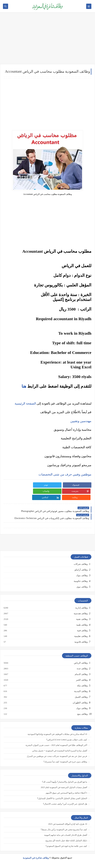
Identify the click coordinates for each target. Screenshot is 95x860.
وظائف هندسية (80, 607)
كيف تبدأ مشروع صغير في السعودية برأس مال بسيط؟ (64, 823)
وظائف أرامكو (81, 563)
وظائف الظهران (80, 696)
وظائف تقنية (82, 613)
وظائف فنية (82, 624)
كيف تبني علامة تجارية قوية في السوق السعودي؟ (66, 840)
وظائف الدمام (81, 668)
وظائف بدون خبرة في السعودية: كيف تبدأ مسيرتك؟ (65, 755)
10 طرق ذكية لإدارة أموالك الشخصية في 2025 (67, 818)
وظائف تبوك (82, 702)
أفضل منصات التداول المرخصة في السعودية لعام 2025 (64, 781)
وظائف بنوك (82, 569)
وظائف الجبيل (81, 690)
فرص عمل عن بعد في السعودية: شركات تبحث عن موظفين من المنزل (57, 750)
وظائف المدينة (81, 685)
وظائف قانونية (81, 635)
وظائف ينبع (82, 707)
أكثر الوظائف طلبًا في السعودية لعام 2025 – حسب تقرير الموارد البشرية (56, 739)
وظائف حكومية (81, 575)
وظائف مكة (82, 679)
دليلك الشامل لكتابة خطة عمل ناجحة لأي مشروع (66, 834)
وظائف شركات (81, 558)
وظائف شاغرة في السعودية (36, 851)
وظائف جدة (82, 662)
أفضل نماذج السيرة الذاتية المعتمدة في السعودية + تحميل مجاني (59, 744)
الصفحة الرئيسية (25, 403)
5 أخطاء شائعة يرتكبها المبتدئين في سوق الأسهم (66, 786)
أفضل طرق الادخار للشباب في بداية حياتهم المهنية (65, 829)
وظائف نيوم (82, 580)
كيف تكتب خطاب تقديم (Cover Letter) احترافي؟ (66, 733)
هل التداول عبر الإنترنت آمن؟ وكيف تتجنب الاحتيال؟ (65, 797)
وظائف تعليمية (81, 630)
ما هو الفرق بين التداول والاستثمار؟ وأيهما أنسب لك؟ (64, 775)
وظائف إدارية (81, 601)
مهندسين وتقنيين (81, 421)
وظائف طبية (82, 618)
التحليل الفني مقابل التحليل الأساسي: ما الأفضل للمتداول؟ (62, 792)
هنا (24, 386)
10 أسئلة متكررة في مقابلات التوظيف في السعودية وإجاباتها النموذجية (57, 728)
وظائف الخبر (82, 673)
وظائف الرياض (81, 656)
